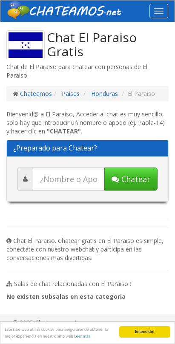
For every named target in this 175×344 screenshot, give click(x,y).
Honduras (103, 94)
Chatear (131, 179)
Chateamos (36, 94)
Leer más (82, 336)
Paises (70, 94)
